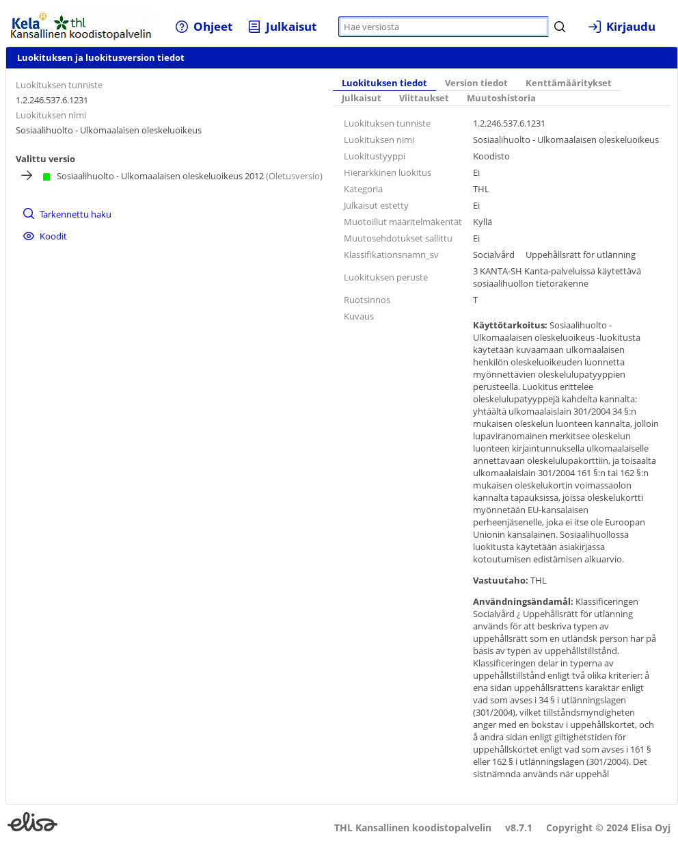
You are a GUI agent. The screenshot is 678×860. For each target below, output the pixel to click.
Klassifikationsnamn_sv (391, 254)
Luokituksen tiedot (384, 83)
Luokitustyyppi (374, 156)
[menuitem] (204, 26)
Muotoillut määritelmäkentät (403, 222)
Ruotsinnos (367, 300)
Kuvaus (359, 316)
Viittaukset (424, 98)
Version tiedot (476, 83)
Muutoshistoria (501, 98)
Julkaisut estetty (376, 205)
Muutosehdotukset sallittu (398, 238)
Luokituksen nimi (51, 115)
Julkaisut (361, 98)
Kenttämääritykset (569, 83)
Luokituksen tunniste (59, 85)
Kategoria (363, 189)
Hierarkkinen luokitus (387, 172)
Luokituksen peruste (386, 277)
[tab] (384, 84)
